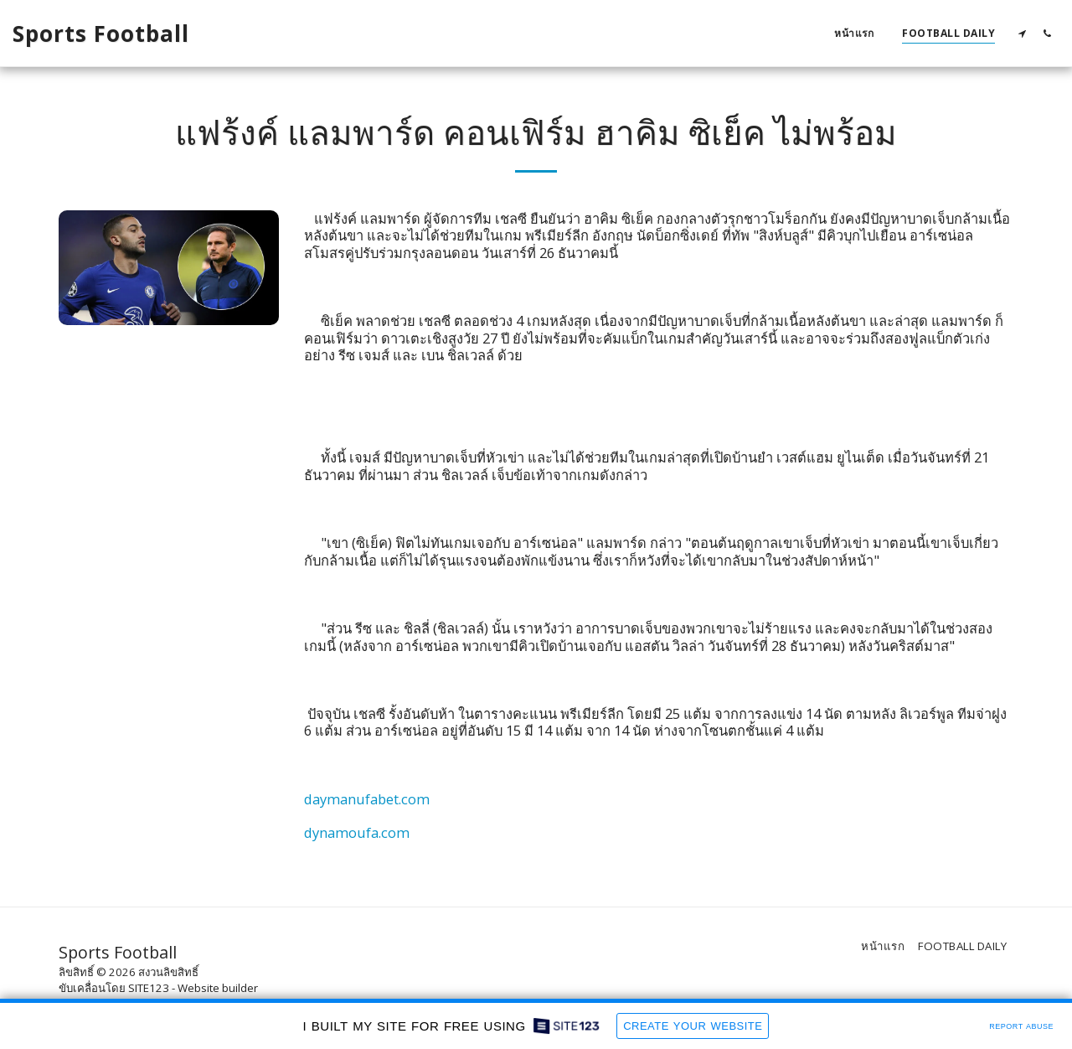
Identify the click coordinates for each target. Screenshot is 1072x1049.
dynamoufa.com (357, 832)
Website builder (218, 987)
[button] (1021, 33)
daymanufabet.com (367, 799)
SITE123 (148, 987)
